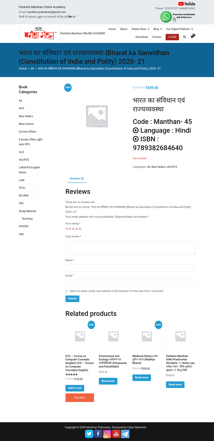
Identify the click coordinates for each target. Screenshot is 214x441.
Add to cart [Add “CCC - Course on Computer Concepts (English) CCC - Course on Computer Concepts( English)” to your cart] (75, 388)
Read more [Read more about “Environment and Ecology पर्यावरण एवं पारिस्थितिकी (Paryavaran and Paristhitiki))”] (108, 381)
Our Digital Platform (178, 29)
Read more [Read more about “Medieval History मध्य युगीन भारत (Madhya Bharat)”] (141, 377)
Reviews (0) (77, 178)
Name (69, 260)
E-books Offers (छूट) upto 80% (30, 142)
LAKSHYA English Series (29, 170)
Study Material (27, 211)
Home (112, 29)
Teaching (27, 218)
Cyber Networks (136, 427)
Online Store (139, 29)
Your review (73, 236)
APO (21, 108)
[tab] (77, 179)
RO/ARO (24, 195)
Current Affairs (28, 131)
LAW (22, 180)
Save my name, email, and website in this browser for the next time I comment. (117, 291)
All (32, 68)
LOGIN (172, 37)
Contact (156, 37)
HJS (21, 152)
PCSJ (22, 188)
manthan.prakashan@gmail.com (46, 12)
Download (142, 37)
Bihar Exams (26, 124)
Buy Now (79, 397)
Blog (156, 29)
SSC (21, 203)
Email (69, 275)
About (123, 29)
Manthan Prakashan (99, 427)
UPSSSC (24, 226)
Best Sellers (158, 167)
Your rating (72, 223)
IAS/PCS (172, 167)
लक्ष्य (21, 234)
